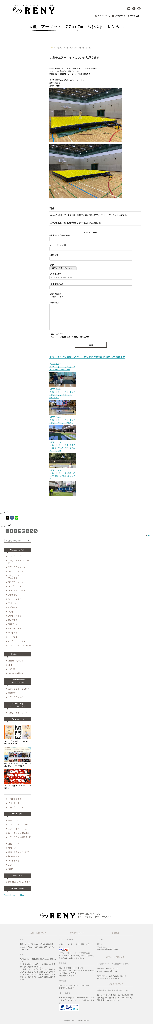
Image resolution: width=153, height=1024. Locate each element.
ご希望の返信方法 (56, 334)
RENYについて (104, 16)
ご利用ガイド (120, 16)
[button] (29, 541)
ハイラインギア (14, 599)
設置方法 (12, 693)
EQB (10, 665)
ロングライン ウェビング (18, 591)
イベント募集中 (14, 799)
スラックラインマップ (17, 713)
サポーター (13, 607)
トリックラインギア (16, 571)
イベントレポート (15, 803)
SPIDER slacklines (15, 673)
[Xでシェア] (7, 518)
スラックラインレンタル (18, 824)
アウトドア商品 (14, 616)
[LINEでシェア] (16, 518)
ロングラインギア (15, 586)
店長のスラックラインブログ (19, 882)
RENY (74, 1020)
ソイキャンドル (14, 629)
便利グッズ (13, 624)
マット (11, 612)
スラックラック (14, 556)
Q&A (10, 865)
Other (17, 814)
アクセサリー (13, 595)
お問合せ (12, 869)
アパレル (12, 603)
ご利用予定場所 (55, 294)
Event (18, 719)
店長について (13, 844)
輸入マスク (13, 620)
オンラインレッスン (16, 641)
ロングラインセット (16, 582)
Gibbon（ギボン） (16, 661)
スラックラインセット (17, 567)
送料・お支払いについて (18, 852)
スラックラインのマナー (18, 697)
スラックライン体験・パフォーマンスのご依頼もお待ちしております (87, 357)
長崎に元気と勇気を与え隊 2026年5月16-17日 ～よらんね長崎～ (17, 757)
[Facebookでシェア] (12, 518)
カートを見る (135, 16)
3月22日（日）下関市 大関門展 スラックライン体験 (17, 734)
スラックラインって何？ (18, 689)
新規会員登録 (13, 856)
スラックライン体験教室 (18, 833)
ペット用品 (13, 633)
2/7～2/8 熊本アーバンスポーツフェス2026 (17, 779)
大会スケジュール (15, 807)
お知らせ (12, 848)
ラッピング (13, 637)
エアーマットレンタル (17, 829)
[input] (17, 541)
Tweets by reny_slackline (14, 895)
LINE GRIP (12, 669)
